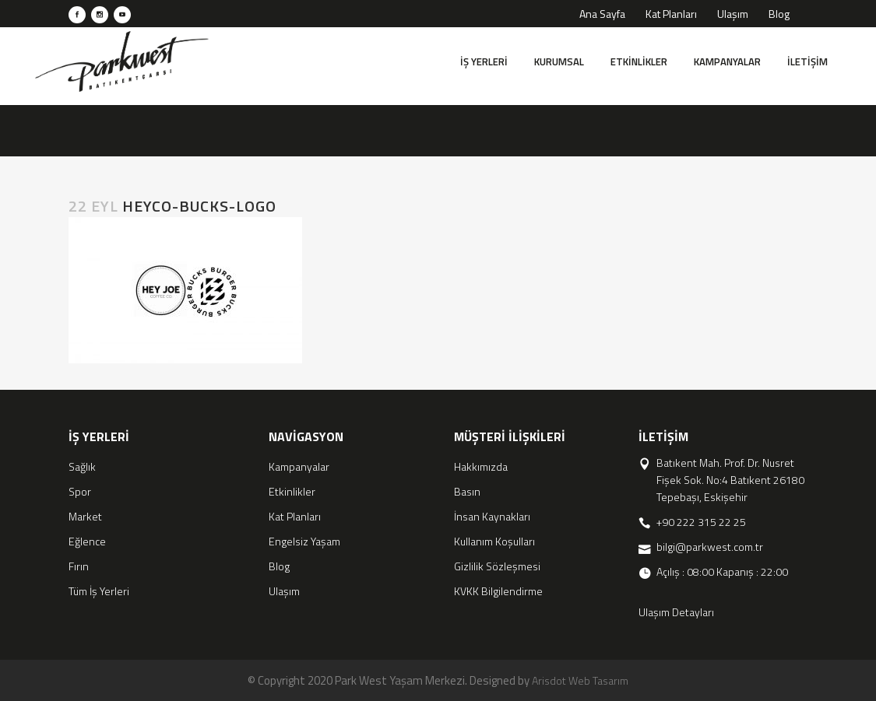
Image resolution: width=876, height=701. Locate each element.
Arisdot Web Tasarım (580, 680)
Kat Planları (671, 13)
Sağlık (82, 466)
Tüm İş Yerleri (99, 591)
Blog (779, 13)
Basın (467, 491)
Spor (80, 491)
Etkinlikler (292, 491)
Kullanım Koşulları (494, 541)
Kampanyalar (299, 466)
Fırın (79, 566)
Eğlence (87, 541)
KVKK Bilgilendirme (498, 591)
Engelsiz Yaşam (304, 541)
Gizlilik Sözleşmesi (497, 566)
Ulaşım (732, 13)
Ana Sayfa (602, 13)
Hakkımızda (481, 466)
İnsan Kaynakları (492, 516)
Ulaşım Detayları (676, 612)
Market (85, 516)
